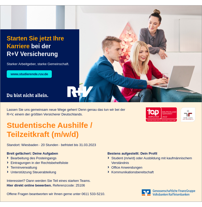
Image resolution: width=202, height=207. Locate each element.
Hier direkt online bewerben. (29, 185)
